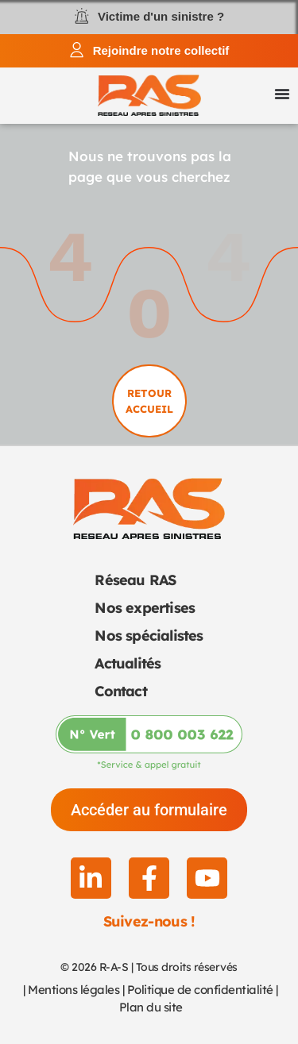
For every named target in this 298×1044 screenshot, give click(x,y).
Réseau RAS (135, 580)
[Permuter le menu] (282, 94)
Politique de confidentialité (200, 989)
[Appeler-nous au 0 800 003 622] (149, 742)
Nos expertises (145, 608)
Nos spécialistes (149, 635)
